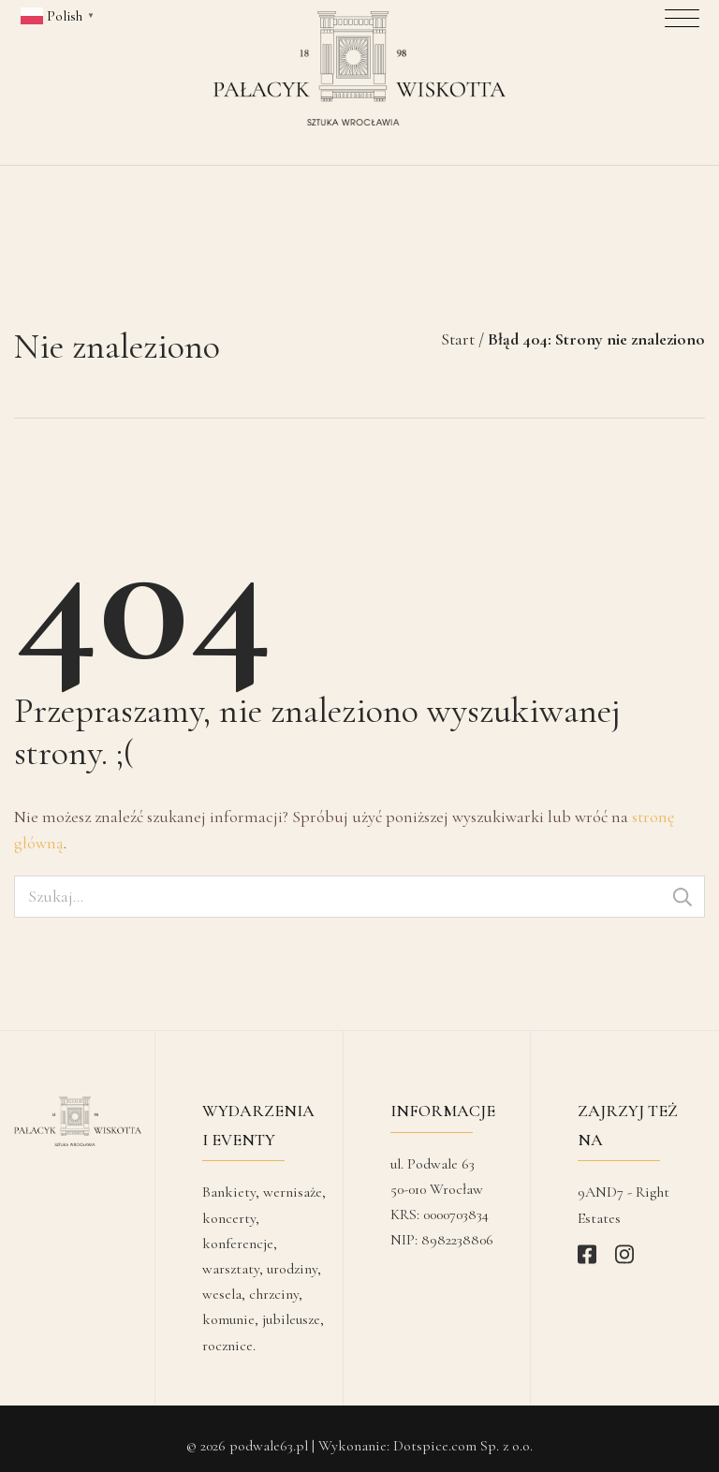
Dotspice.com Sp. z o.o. (463, 1430)
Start (458, 324)
